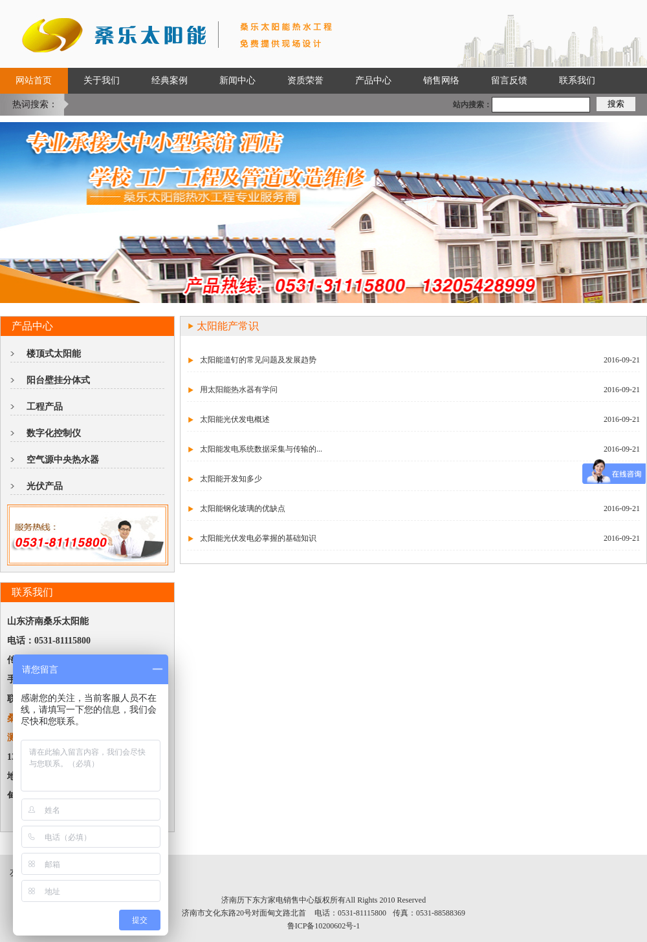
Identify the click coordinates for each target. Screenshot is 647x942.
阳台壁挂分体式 (58, 380)
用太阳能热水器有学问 (239, 389)
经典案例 (169, 80)
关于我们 (101, 80)
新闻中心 (237, 80)
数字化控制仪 (54, 433)
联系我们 (577, 80)
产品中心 (373, 80)
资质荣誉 (305, 80)
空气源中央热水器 (63, 460)
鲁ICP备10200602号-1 (323, 925)
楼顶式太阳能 (54, 354)
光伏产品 (45, 486)
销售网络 (441, 80)
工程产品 (45, 407)
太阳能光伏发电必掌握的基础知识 (258, 538)
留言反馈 (509, 80)
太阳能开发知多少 (231, 478)
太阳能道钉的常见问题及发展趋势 (258, 359)
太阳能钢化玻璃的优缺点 (242, 508)
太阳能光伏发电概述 (235, 419)
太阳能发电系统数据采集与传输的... (261, 449)
